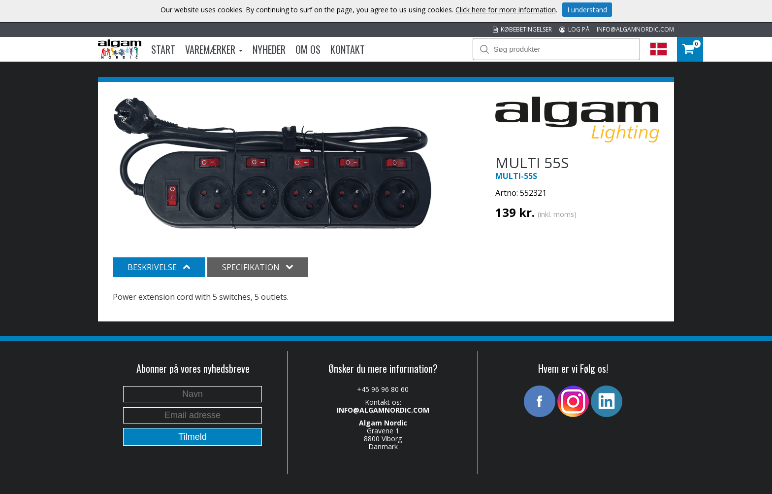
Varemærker (214, 49)
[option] (272, 163)
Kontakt (347, 49)
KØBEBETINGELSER (522, 29)
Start (163, 49)
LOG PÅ (574, 29)
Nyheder (269, 49)
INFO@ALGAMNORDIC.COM (635, 29)
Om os (308, 49)
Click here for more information (505, 9)
